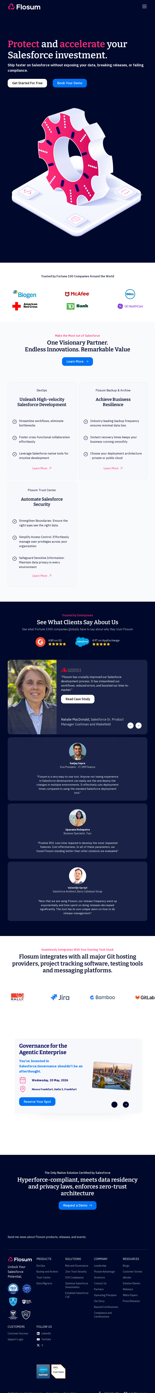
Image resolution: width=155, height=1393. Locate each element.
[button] (143, 6)
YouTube (46, 1339)
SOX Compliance (74, 1277)
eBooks (127, 1277)
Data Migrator (44, 1283)
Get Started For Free (27, 83)
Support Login (15, 1339)
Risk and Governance (76, 1265)
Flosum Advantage (104, 1271)
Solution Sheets (131, 1283)
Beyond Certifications (106, 1307)
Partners (99, 1289)
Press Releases (131, 1301)
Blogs (126, 1265)
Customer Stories (132, 1271)
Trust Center (43, 1277)
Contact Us (100, 1283)
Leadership (100, 1265)
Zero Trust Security (76, 1271)
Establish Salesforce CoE (76, 1294)
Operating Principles (105, 1295)
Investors (99, 1277)
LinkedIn (46, 1333)
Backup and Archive (47, 1271)
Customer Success (18, 1333)
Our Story (99, 1301)
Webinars (128, 1289)
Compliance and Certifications (103, 1314)
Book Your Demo (69, 83)
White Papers (130, 1295)
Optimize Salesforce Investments (76, 1285)
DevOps (40, 1265)
